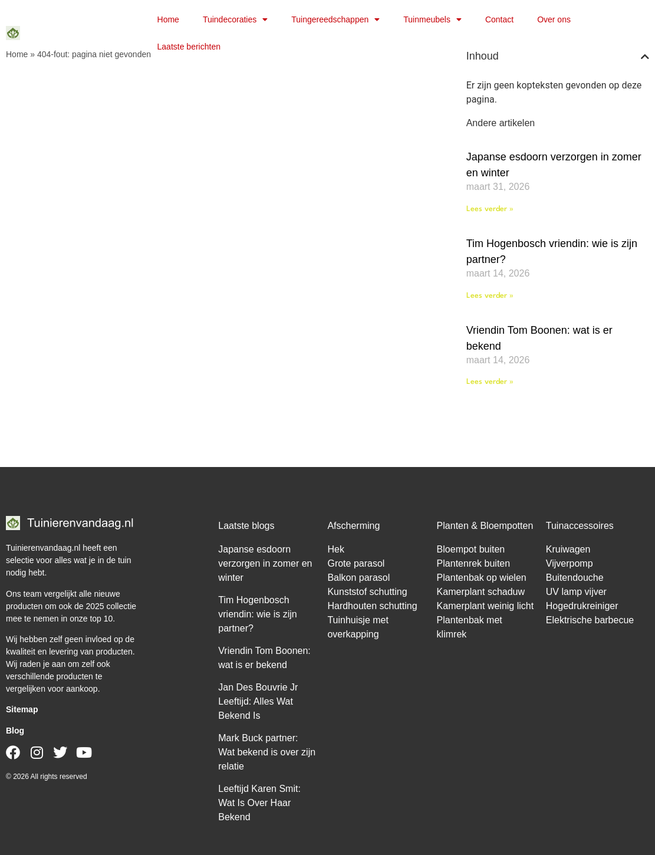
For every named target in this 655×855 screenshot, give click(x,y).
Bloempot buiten (471, 549)
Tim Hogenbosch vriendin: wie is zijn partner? (257, 614)
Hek (335, 549)
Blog (15, 730)
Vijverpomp (569, 563)
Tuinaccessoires (580, 526)
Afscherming (353, 526)
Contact (499, 19)
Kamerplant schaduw (481, 592)
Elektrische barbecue (590, 620)
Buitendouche (575, 578)
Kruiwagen (568, 549)
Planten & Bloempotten (485, 526)
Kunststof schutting (367, 592)
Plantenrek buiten (474, 563)
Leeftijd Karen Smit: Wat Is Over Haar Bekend (259, 803)
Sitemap (22, 709)
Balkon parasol (358, 578)
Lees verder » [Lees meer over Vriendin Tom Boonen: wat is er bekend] (490, 382)
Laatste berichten (188, 46)
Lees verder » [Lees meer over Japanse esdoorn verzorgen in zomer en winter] (490, 209)
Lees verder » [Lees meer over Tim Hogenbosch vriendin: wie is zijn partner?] (490, 296)
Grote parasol (355, 563)
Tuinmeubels (432, 19)
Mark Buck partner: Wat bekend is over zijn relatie (266, 752)
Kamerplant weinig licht (485, 606)
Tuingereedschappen (335, 19)
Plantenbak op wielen (481, 578)
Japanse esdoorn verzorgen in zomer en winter (265, 563)
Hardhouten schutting (372, 606)
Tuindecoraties (235, 19)
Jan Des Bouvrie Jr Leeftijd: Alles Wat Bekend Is (258, 701)
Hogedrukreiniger (582, 606)
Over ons (554, 19)
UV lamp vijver (576, 592)
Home (168, 19)
